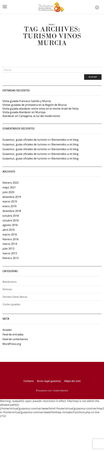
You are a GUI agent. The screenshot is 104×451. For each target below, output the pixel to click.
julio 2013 (8, 248)
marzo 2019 (9, 201)
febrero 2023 (10, 182)
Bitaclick (64, 390)
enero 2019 (9, 206)
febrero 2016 (10, 239)
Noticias (7, 289)
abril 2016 (8, 230)
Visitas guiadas (11, 304)
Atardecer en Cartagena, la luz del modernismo (31, 116)
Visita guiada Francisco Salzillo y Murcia (26, 101)
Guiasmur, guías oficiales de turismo (24, 139)
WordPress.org (11, 344)
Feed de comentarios (15, 339)
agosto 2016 (10, 225)
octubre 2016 (10, 220)
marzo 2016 (9, 234)
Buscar (93, 77)
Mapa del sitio (72, 381)
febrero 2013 (10, 258)
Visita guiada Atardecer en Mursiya (23, 112)
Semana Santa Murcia (14, 296)
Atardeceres (9, 282)
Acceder (7, 330)
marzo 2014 (9, 244)
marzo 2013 (9, 253)
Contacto (28, 381)
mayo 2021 (9, 187)
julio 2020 (8, 192)
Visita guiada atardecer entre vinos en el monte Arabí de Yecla (40, 108)
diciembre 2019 (11, 197)
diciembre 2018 (11, 211)
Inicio (51, 24)
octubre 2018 (10, 215)
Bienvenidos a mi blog (65, 139)
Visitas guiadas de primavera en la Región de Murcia (34, 105)
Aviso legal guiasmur (49, 381)
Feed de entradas (12, 334)
